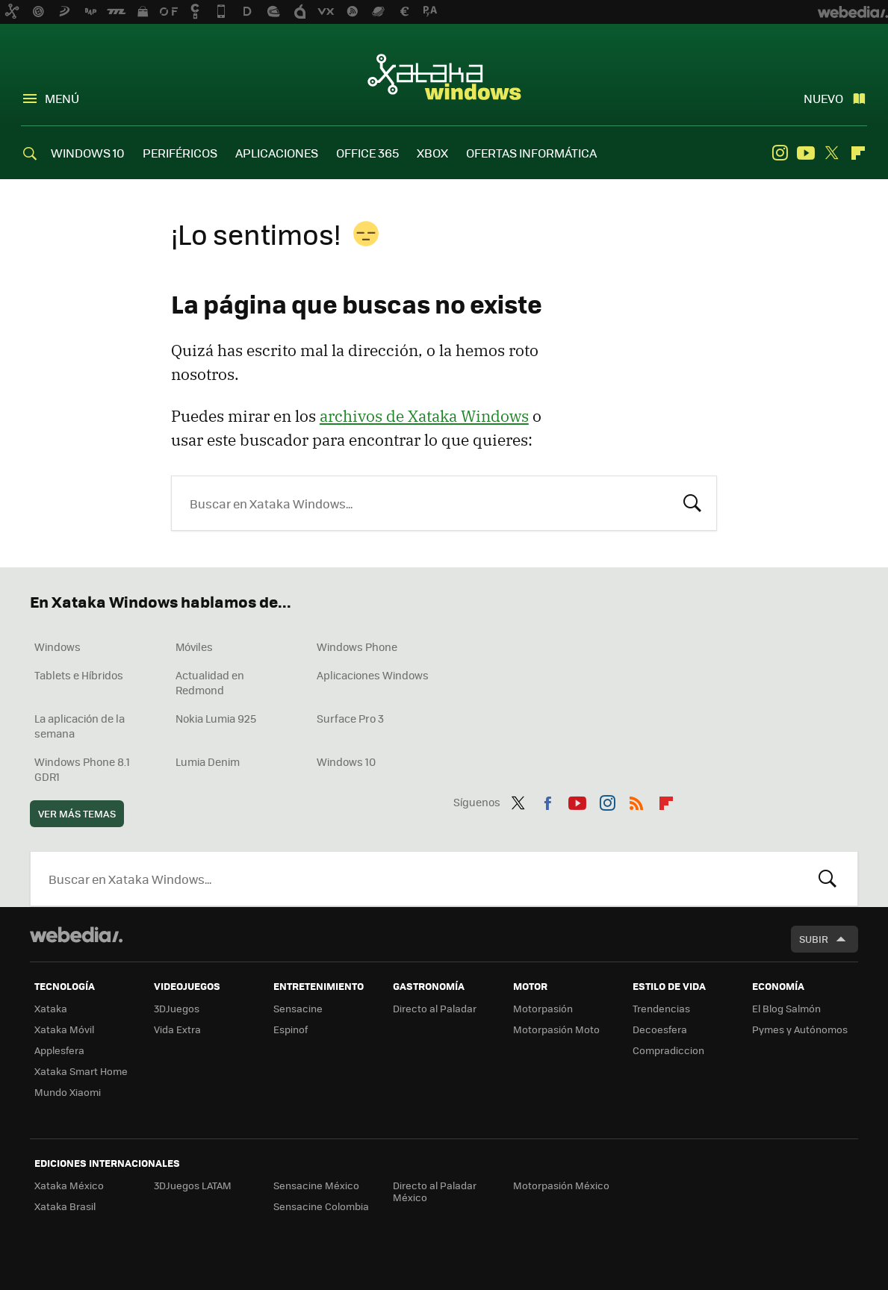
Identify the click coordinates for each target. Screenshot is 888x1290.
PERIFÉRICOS (180, 152)
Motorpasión (543, 1008)
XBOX (432, 152)
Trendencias (661, 1008)
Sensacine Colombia (321, 1206)
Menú (62, 98)
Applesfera (59, 1050)
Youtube (806, 153)
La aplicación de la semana (79, 726)
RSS (636, 800)
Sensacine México (316, 1185)
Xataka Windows (444, 76)
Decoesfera (660, 1029)
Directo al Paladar (434, 1008)
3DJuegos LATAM (193, 1185)
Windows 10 (346, 761)
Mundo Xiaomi (67, 1092)
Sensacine (298, 1008)
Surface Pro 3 (350, 718)
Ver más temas (77, 813)
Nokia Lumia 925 (216, 718)
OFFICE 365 (367, 152)
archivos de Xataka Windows (424, 415)
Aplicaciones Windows (373, 674)
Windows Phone (357, 646)
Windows (57, 646)
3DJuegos (176, 1008)
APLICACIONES (276, 152)
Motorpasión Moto (556, 1029)
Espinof (290, 1029)
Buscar (692, 502)
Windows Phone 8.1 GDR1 (82, 769)
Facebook (547, 800)
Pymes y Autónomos (800, 1029)
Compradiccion (668, 1050)
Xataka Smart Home (81, 1071)
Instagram (780, 153)
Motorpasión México (561, 1185)
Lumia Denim (208, 761)
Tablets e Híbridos (78, 674)
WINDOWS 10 (88, 152)
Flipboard (858, 153)
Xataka (50, 1008)
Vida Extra (177, 1029)
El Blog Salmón (786, 1008)
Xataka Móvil (64, 1029)
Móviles (194, 646)
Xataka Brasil (65, 1206)
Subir (813, 939)
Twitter (832, 153)
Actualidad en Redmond (210, 682)
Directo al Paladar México (434, 1191)
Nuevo (823, 98)
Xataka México (69, 1185)
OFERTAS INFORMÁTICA (531, 152)
